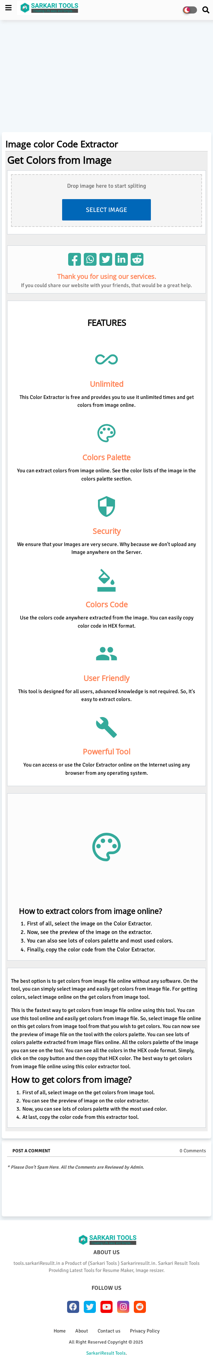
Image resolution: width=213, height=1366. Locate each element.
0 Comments (193, 1151)
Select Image (106, 210)
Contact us (109, 1331)
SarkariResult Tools (106, 1353)
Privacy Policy (145, 1331)
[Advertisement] (106, 77)
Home (60, 1331)
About (81, 1331)
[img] (74, 259)
